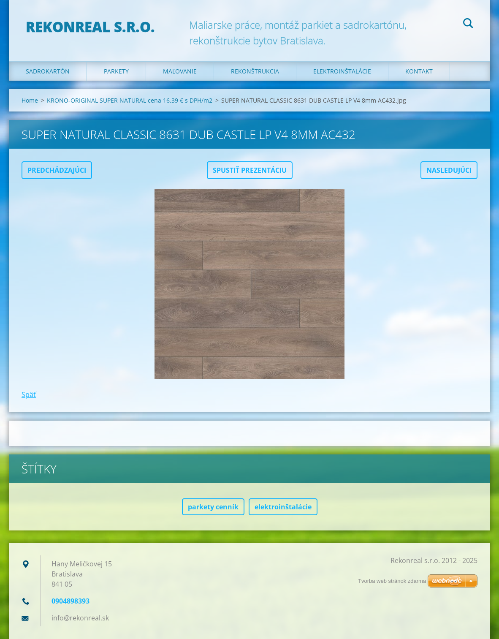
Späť (29, 394)
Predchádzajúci (56, 170)
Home (30, 100)
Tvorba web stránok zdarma (392, 581)
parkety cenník (213, 506)
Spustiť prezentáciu (250, 170)
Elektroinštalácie (342, 71)
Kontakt (419, 71)
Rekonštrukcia (255, 71)
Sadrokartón (48, 71)
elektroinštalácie (283, 506)
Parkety (116, 71)
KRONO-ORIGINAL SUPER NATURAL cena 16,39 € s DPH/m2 (129, 100)
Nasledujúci (449, 170)
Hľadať (468, 24)
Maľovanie (180, 71)
